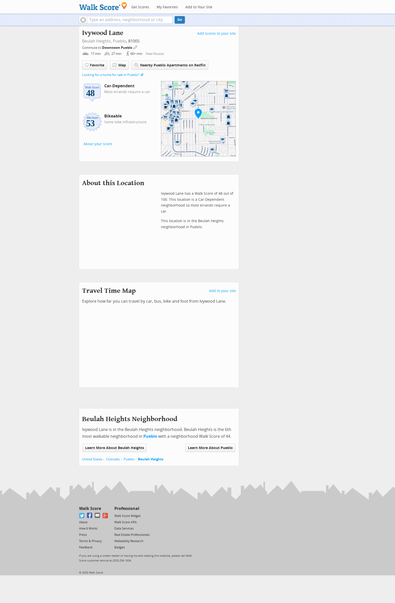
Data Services (124, 528)
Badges (119, 547)
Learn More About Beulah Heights (114, 448)
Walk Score (90, 508)
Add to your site (222, 291)
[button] (83, 20)
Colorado (113, 459)
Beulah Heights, (97, 41)
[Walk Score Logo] (103, 6)
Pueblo (119, 41)
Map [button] (119, 65)
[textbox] (130, 20)
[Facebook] (90, 515)
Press (83, 535)
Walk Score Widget (127, 516)
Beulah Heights (150, 459)
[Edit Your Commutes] (135, 47)
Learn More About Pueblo (210, 448)
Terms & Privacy (90, 541)
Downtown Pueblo (117, 48)
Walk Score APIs (125, 522)
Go (179, 20)
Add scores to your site (216, 33)
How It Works (88, 528)
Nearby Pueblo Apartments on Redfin (170, 65)
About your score (97, 144)
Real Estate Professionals (132, 535)
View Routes (155, 54)
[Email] (98, 515)
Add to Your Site (198, 7)
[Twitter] (82, 515)
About (83, 522)
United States (92, 459)
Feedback (85, 547)
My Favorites (167, 7)
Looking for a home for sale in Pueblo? (110, 75)
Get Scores (140, 7)
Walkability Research (128, 541)
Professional (126, 508)
